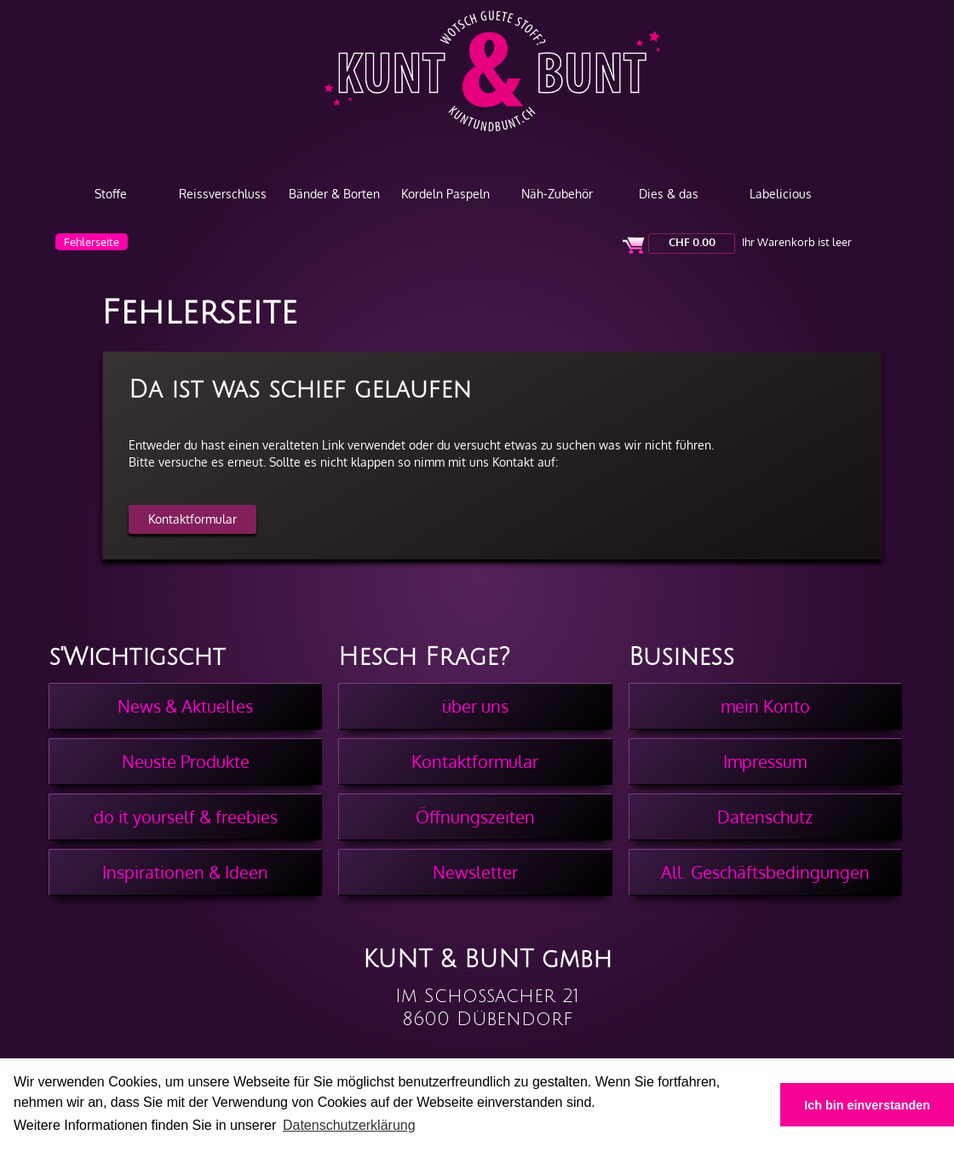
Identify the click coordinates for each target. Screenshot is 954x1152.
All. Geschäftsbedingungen (765, 872)
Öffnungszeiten (475, 816)
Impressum (765, 761)
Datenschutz (765, 816)
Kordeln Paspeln (445, 193)
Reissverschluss (223, 193)
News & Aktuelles (185, 706)
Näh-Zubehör (557, 193)
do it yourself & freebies (186, 816)
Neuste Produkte (186, 761)
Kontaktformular (192, 519)
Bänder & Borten (334, 193)
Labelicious (781, 193)
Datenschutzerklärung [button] (349, 1125)
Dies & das (668, 193)
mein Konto (765, 706)
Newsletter (475, 872)
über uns (475, 706)
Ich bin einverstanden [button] (867, 1105)
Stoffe (111, 193)
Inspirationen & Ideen (185, 872)
